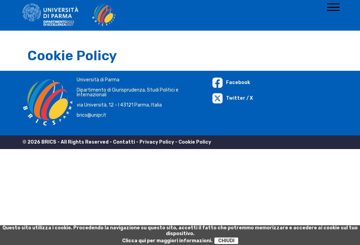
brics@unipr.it (91, 115)
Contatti (124, 142)
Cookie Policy (194, 142)
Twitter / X (232, 98)
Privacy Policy (156, 142)
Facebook (231, 82)
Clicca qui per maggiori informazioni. (167, 241)
